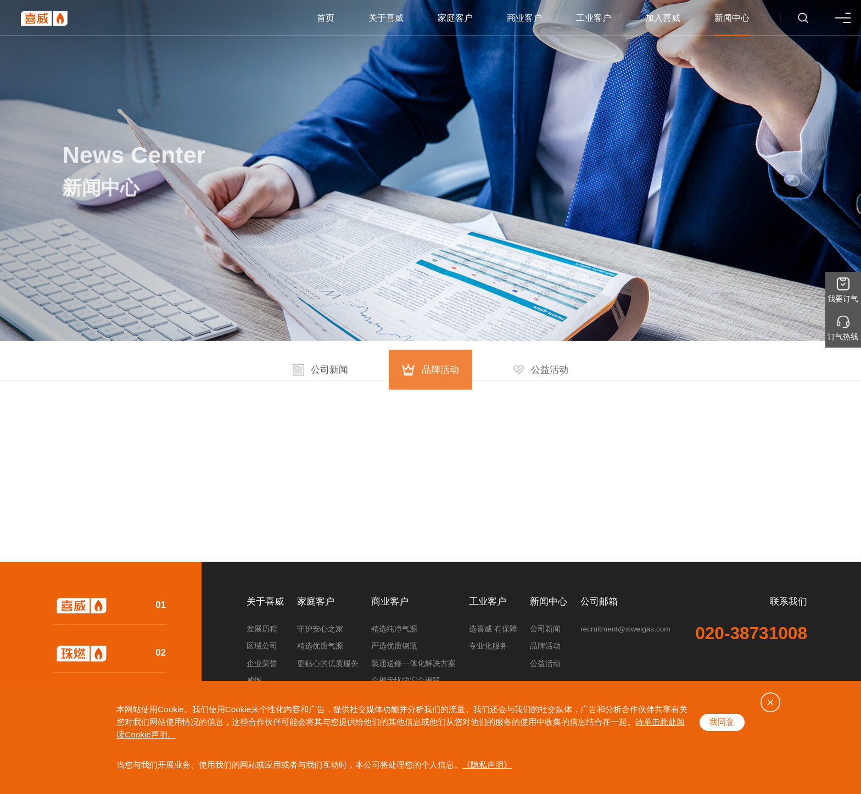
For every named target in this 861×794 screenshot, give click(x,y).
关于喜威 (386, 18)
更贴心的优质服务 (328, 663)
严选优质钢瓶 (394, 646)
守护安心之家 (320, 629)
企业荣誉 (262, 663)
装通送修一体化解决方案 (413, 663)
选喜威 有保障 (493, 629)
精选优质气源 (320, 646)
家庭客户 (455, 18)
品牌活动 (545, 646)
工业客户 (593, 18)
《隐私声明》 (487, 764)
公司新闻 (545, 629)
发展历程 (262, 629)
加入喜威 (662, 18)
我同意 (721, 721)
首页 (325, 18)
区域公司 (262, 646)
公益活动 (545, 663)
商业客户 (524, 18)
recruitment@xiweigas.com (625, 629)
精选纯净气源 (394, 629)
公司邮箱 (599, 602)
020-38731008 (751, 633)
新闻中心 (732, 18)
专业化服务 (488, 646)
